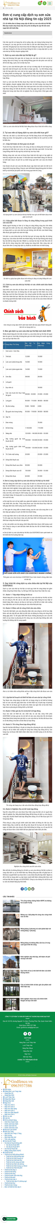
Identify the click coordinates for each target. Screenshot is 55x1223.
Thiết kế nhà (8, 1152)
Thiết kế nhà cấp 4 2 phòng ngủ (16, 1181)
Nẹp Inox (27, 1054)
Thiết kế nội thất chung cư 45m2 (16, 1166)
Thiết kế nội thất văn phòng (15, 1164)
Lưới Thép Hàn (27, 1045)
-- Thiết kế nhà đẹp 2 (10, 1170)
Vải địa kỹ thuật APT (13, 1147)
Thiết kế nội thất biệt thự (14, 1160)
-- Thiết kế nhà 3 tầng (10, 1185)
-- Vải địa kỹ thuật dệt (10, 1149)
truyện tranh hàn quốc (46, 1066)
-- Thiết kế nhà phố (9, 1177)
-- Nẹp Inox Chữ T (9, 1110)
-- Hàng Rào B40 (8, 1095)
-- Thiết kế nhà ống (9, 1173)
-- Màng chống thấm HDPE (12, 1151)
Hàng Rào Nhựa (27, 1048)
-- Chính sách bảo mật (10, 1128)
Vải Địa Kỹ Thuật (9, 1141)
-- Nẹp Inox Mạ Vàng (10, 1109)
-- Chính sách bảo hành (10, 1124)
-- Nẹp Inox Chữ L (9, 1114)
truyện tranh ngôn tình (29, 1066)
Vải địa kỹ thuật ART (12, 1145)
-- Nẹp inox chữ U (9, 1105)
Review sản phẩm (10, 1130)
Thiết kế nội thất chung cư (14, 1158)
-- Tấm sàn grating (9, 1139)
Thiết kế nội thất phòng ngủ (15, 1156)
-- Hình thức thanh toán (10, 1122)
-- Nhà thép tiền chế (9, 1137)
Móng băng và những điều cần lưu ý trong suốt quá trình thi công (35, 944)
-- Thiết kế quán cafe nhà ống (12, 1175)
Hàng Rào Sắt (27, 1051)
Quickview (8, 33)
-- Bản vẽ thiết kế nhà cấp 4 (12, 1187)
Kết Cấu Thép (27, 1057)
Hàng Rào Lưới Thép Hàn (27, 1042)
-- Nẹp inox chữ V (9, 1107)
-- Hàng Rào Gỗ (8, 1093)
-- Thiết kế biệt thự (9, 1183)
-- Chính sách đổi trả (10, 1126)
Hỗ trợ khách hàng (10, 1120)
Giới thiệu (7, 1089)
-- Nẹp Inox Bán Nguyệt (10, 1112)
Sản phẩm (27, 1038)
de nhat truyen (10, 1066)
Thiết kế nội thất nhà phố (14, 1168)
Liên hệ (6, 1118)
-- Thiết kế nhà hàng (9, 1172)
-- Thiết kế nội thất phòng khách (13, 1154)
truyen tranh (21, 1066)
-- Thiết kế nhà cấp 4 (10, 1179)
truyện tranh (16, 1066)
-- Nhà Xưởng (7, 1135)
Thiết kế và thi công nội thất (15, 1162)
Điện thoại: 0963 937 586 (27, 1025)
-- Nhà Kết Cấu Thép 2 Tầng (12, 1133)
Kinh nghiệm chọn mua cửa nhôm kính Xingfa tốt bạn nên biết (34, 1000)
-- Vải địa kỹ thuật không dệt (12, 1143)
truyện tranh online (38, 1066)
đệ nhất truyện (4, 1066)
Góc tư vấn (9, 8)
